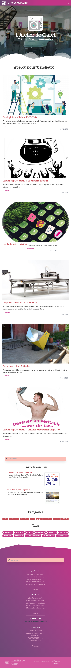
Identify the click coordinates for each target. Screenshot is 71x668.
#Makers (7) (19, 535)
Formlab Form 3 (35, 641)
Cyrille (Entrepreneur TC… (35, 598)
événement (13, 519)
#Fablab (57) (29, 532)
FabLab (65, 519)
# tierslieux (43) (7, 532)
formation (48, 519)
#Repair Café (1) (49, 535)
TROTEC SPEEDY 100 (35, 638)
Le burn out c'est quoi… (35, 574)
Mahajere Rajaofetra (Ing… (35, 608)
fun (32, 519)
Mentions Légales (56, 662)
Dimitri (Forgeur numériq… (35, 601)
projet (39, 519)
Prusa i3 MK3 (35, 636)
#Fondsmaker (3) (40, 532)
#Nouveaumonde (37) (33, 535)
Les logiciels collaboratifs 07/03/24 (20, 117)
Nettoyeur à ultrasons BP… (35, 633)
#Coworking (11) (19, 532)
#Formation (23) (52, 532)
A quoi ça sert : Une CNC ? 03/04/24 (20, 302)
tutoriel (57, 519)
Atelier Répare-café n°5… (35, 579)
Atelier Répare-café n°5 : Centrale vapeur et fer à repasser (31, 430)
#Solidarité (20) (62, 535)
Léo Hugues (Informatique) (35, 603)
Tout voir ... (35, 590)
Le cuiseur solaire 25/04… (35, 582)
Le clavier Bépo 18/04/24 (15, 244)
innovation (24, 519)
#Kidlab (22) (7, 535)
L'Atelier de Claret (18, 2)
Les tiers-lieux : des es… (35, 577)
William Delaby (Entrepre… (35, 605)
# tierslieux (7, 127)
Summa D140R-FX (35, 631)
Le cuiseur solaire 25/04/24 (16, 366)
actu (5, 519)
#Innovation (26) (63, 532)
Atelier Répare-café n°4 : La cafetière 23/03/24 (25, 181)
